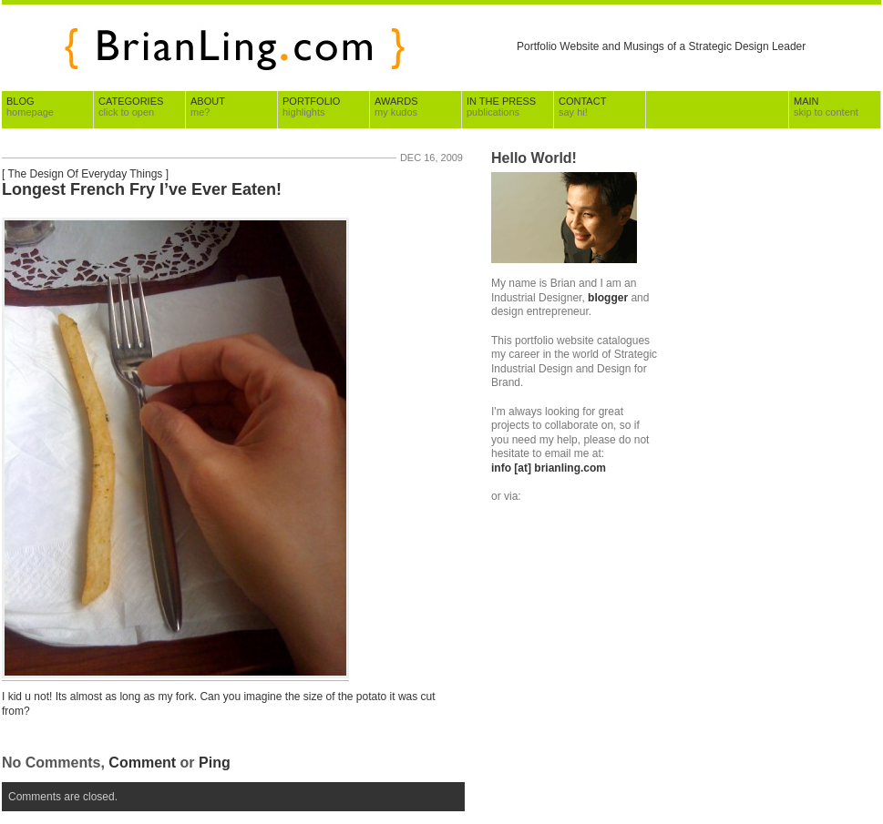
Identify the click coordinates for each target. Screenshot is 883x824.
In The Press (501, 106)
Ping (215, 762)
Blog (30, 106)
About (207, 106)
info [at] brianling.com (548, 468)
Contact (582, 106)
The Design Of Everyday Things (84, 174)
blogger (608, 297)
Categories (130, 106)
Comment (142, 762)
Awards (396, 106)
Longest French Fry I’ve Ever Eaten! (142, 189)
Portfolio (311, 106)
